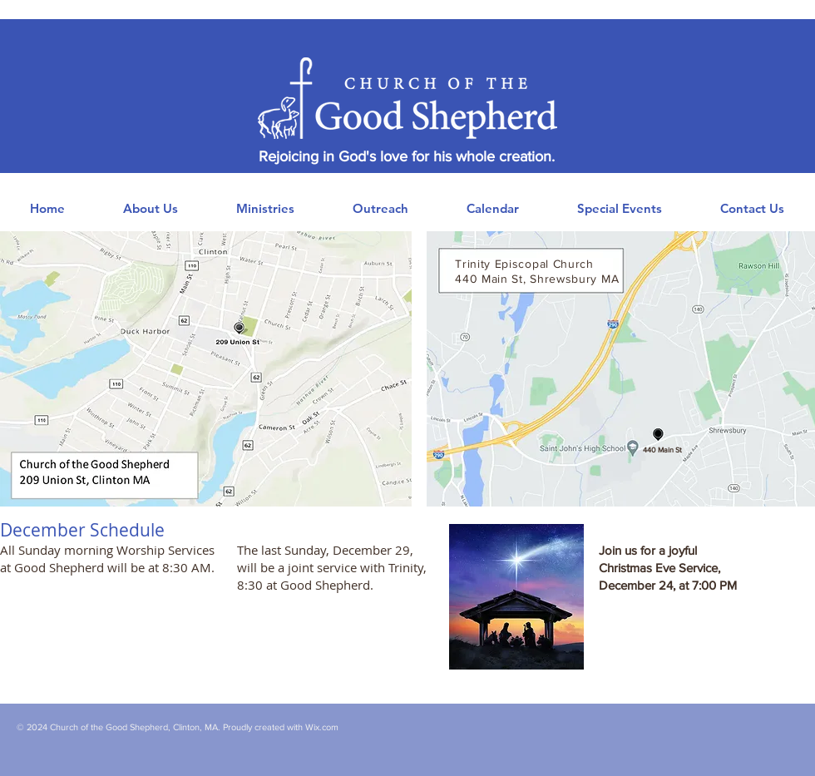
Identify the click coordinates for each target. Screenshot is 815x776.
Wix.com (321, 727)
